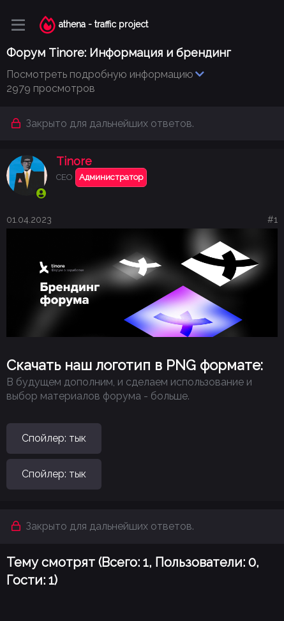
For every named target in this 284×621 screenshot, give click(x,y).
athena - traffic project (103, 24)
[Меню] (18, 24)
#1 (272, 219)
